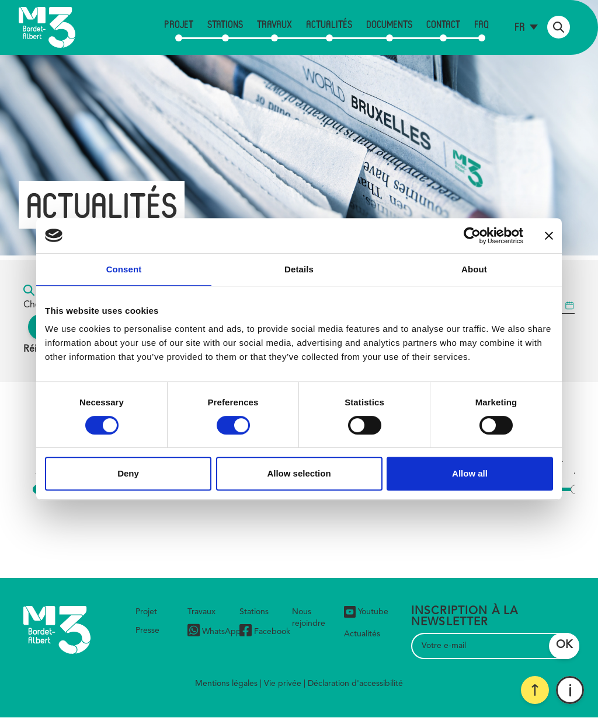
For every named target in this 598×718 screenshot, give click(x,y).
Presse (147, 630)
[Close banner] (549, 236)
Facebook (264, 632)
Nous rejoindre (308, 618)
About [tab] (474, 269)
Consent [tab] (124, 269)
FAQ (481, 24)
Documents (389, 24)
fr (519, 26)
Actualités (329, 24)
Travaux (274, 24)
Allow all (470, 473)
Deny (128, 473)
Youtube (366, 612)
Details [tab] (299, 269)
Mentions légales (226, 684)
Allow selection (299, 473)
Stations (225, 24)
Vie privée (282, 684)
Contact (443, 24)
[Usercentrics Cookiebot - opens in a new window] (472, 235)
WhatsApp (214, 632)
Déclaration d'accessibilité (355, 684)
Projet (178, 24)
